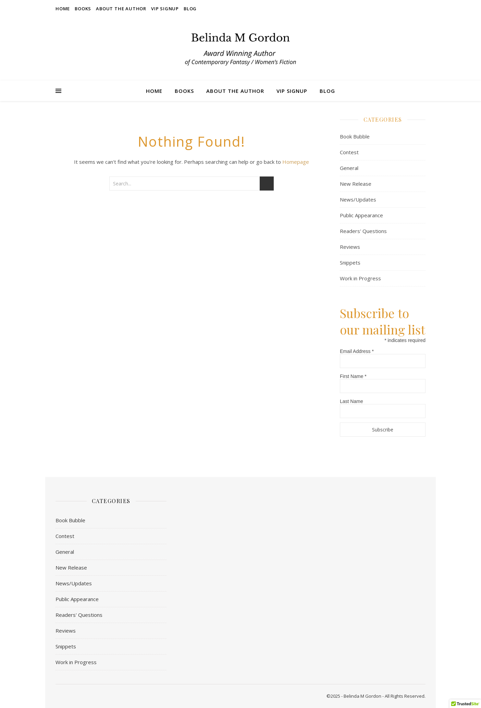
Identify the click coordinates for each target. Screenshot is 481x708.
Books (83, 8)
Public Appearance (361, 215)
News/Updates (358, 199)
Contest (349, 152)
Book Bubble (355, 136)
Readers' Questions (363, 231)
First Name (353, 376)
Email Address (357, 351)
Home (63, 8)
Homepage (295, 161)
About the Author (121, 8)
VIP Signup (165, 8)
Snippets (350, 262)
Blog (190, 8)
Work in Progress (360, 278)
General (349, 167)
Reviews (350, 246)
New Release (355, 183)
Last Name (351, 401)
